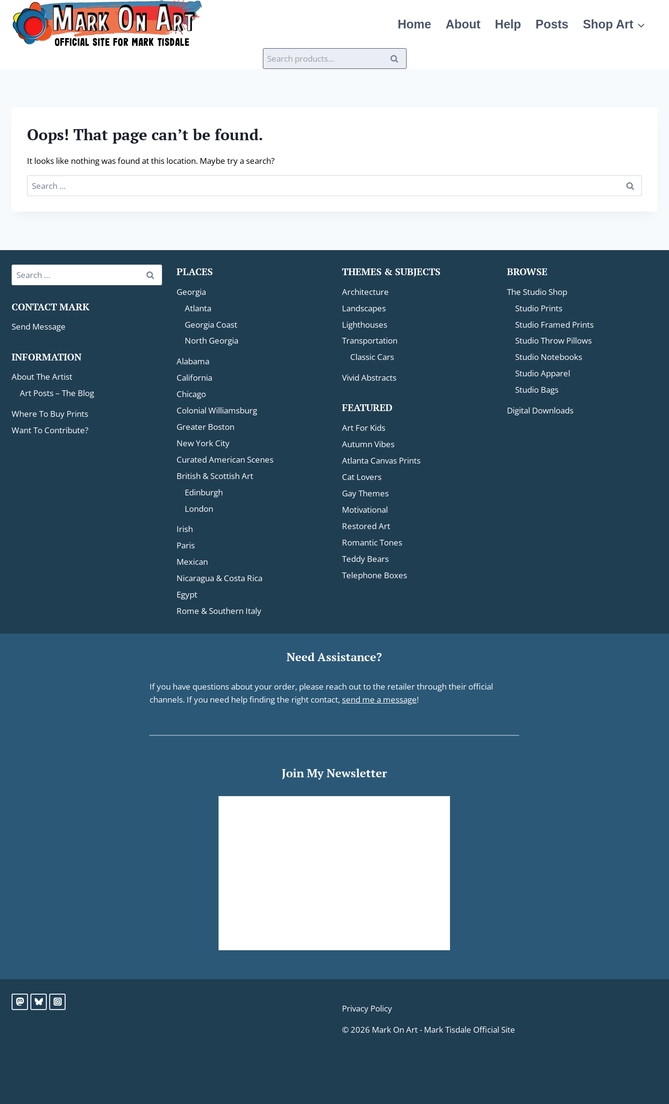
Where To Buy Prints (50, 413)
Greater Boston (205, 426)
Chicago (191, 393)
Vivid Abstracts (369, 377)
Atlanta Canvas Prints (381, 460)
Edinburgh (204, 492)
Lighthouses (364, 324)
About (491, 24)
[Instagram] (57, 1002)
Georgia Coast (211, 324)
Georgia (191, 291)
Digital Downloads (540, 410)
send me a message (379, 699)
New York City (203, 443)
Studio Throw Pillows (553, 340)
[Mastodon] (20, 1002)
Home (449, 24)
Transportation (369, 340)
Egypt (187, 594)
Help (530, 24)
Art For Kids (363, 427)
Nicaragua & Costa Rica (219, 578)
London (199, 508)
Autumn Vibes (368, 444)
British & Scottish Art (215, 475)
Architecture (365, 291)
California (194, 377)
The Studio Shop (537, 291)
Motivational (365, 509)
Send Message (39, 326)
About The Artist (42, 376)
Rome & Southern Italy (219, 610)
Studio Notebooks (548, 356)
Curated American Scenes (225, 459)
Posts (567, 24)
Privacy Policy (367, 1008)
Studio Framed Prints (554, 324)
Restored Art (366, 526)
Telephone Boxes (374, 575)
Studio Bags (537, 389)
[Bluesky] (38, 1002)
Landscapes (364, 308)
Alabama (193, 361)
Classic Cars (372, 356)
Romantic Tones (372, 542)
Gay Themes (365, 493)
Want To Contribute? (50, 430)
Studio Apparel (542, 373)
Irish (185, 528)
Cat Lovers (362, 476)
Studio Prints (538, 308)
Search (397, 59)
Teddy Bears (365, 558)
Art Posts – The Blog (57, 393)
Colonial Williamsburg (217, 410)
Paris (186, 545)
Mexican (192, 561)
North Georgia (211, 340)
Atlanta (198, 308)
